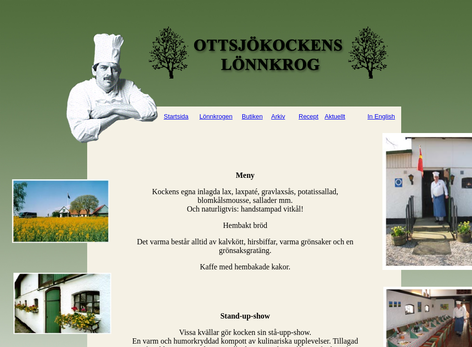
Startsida (176, 116)
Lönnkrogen (216, 116)
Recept (308, 116)
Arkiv (278, 116)
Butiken (252, 116)
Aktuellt (335, 116)
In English (381, 116)
